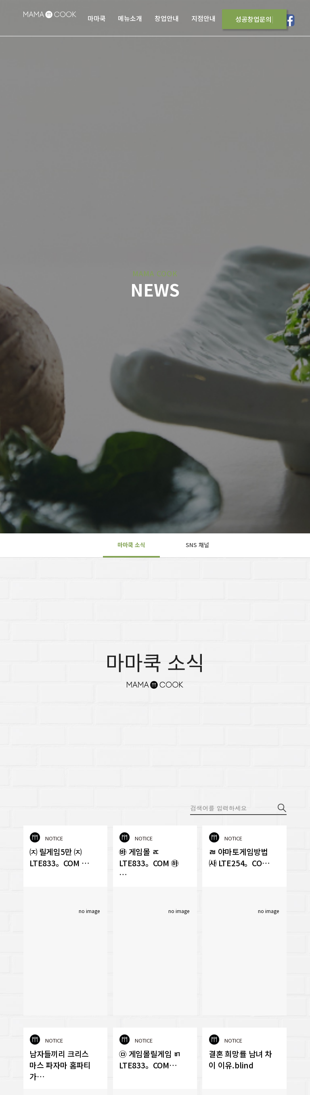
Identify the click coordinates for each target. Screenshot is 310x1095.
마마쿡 (97, 18)
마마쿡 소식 (131, 545)
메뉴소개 (130, 18)
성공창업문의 (253, 19)
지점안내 (203, 18)
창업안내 (167, 18)
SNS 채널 (197, 545)
